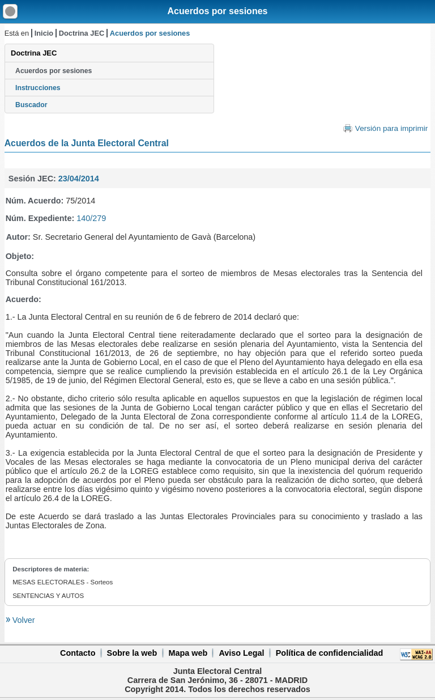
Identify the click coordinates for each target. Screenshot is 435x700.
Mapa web (187, 652)
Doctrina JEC (81, 33)
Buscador (31, 105)
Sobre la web (132, 652)
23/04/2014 (78, 178)
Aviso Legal (241, 652)
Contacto (77, 652)
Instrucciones (38, 88)
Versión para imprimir (391, 128)
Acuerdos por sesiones (218, 11)
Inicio (44, 33)
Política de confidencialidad (329, 652)
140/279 (91, 218)
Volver (22, 620)
